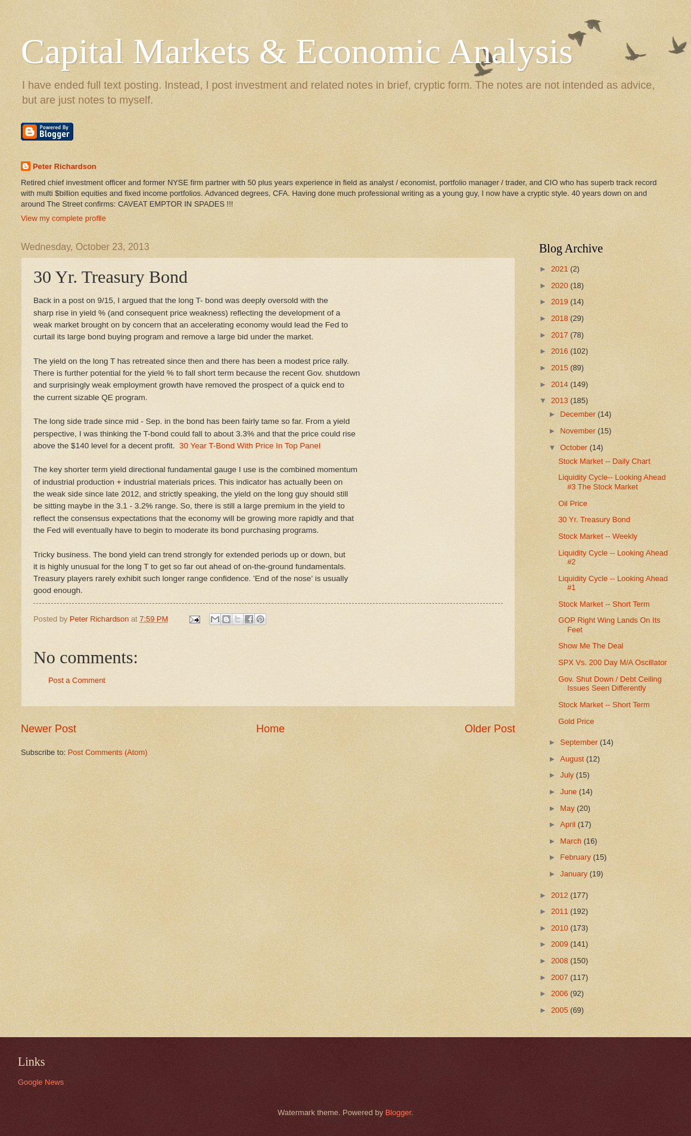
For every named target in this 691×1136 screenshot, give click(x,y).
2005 (560, 1010)
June (569, 791)
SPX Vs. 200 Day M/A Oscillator (612, 662)
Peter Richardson (65, 166)
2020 (560, 285)
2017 (560, 334)
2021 (560, 268)
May (568, 808)
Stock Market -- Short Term (604, 604)
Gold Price (576, 721)
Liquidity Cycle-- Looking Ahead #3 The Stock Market (611, 482)
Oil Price (572, 503)
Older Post (490, 729)
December (578, 414)
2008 (560, 960)
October (574, 447)
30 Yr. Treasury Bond (594, 519)
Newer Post (48, 729)
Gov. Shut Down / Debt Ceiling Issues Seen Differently (610, 683)
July (567, 774)
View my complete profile (63, 218)
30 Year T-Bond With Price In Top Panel (249, 445)
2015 (560, 367)
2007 (560, 977)
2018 (560, 318)
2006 (560, 993)
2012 (560, 895)
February (576, 857)
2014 (560, 384)
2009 (560, 944)
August (573, 758)
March (571, 841)
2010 (560, 927)
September (580, 742)
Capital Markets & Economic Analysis (297, 51)
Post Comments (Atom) (108, 752)
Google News (41, 1082)
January (574, 873)
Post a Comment (76, 680)
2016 (560, 351)
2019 (560, 301)
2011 (560, 911)
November (578, 430)
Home (270, 729)
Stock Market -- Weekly (597, 536)
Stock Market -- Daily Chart (604, 461)
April (568, 824)
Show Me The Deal (590, 645)
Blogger (398, 1112)
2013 (560, 400)
